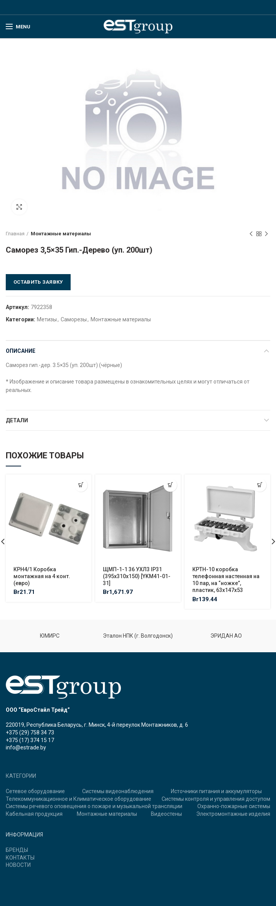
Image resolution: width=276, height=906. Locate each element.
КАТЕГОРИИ (21, 776)
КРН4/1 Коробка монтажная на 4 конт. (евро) (41, 576)
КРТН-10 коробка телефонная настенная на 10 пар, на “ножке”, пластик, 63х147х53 (225, 580)
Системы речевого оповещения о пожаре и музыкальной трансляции (94, 806)
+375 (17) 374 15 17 (30, 740)
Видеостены (166, 814)
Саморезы (74, 319)
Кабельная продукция (34, 814)
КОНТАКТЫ (20, 858)
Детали (17, 420)
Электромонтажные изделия (233, 814)
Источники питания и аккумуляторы (216, 791)
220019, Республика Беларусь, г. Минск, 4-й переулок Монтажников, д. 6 (97, 725)
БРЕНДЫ (17, 850)
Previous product (251, 234)
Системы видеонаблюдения (118, 791)
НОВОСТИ (18, 865)
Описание (20, 351)
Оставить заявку (38, 282)
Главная (15, 233)
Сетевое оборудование (35, 791)
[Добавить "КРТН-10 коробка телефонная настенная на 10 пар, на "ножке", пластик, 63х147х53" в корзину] (259, 485)
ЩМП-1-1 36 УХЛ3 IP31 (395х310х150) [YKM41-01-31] (136, 576)
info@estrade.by (26, 747)
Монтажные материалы (61, 233)
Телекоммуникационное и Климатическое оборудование (78, 799)
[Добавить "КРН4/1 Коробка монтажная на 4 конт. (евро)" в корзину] (81, 485)
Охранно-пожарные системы (233, 806)
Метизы (47, 319)
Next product (266, 234)
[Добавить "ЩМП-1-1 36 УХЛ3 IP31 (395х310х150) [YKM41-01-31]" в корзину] (170, 485)
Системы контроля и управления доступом (216, 799)
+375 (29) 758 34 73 (30, 732)
